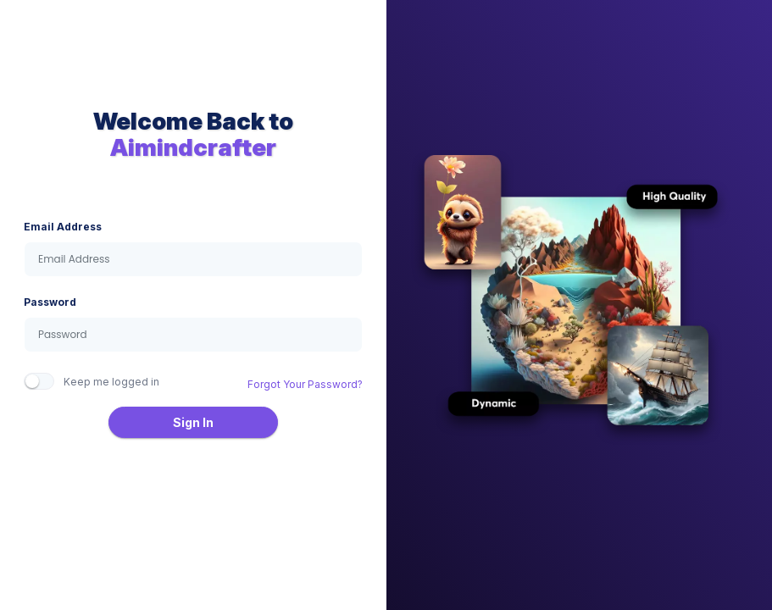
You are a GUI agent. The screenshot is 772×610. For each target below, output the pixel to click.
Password (50, 302)
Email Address (63, 226)
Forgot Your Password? (305, 384)
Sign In (193, 422)
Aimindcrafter (193, 147)
